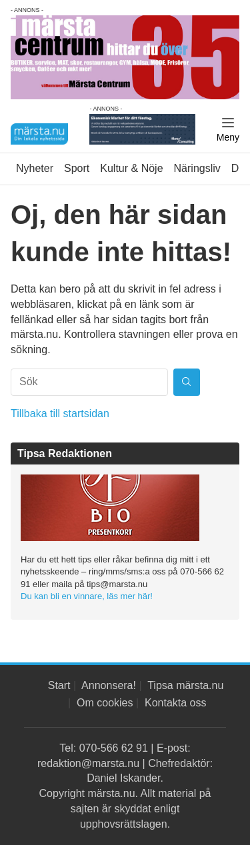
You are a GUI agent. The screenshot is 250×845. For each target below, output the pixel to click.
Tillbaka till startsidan (60, 413)
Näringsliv (197, 168)
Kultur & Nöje (131, 168)
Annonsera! (108, 685)
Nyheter (34, 168)
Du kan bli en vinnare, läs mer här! (87, 596)
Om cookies (105, 702)
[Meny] (228, 130)
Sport (76, 168)
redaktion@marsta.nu (88, 763)
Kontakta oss (176, 702)
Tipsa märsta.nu (185, 685)
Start (59, 685)
